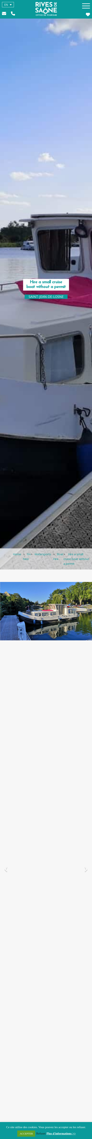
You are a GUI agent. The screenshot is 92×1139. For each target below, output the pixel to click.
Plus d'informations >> (61, 1133)
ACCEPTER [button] (26, 1133)
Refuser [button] (41, 1133)
